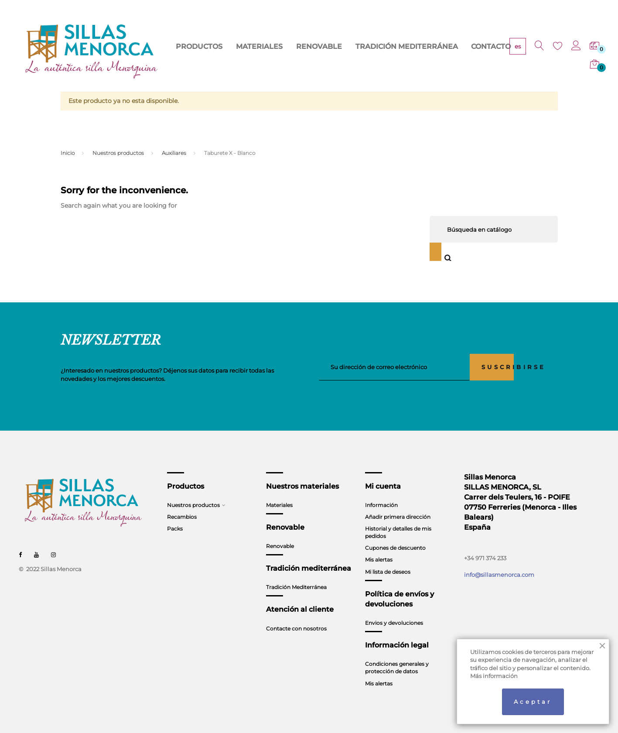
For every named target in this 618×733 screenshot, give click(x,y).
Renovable (280, 546)
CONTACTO (476, 52)
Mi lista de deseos (387, 572)
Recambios (182, 517)
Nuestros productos (193, 505)
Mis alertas (379, 559)
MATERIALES (292, 52)
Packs (175, 528)
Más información (494, 675)
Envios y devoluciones (394, 623)
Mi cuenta (383, 486)
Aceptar (533, 701)
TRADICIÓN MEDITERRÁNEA (409, 52)
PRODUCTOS (243, 52)
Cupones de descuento (395, 548)
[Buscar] (494, 229)
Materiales (279, 505)
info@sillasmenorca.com (499, 574)
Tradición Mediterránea (296, 587)
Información (381, 505)
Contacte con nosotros (296, 628)
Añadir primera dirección (397, 517)
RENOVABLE (340, 52)
